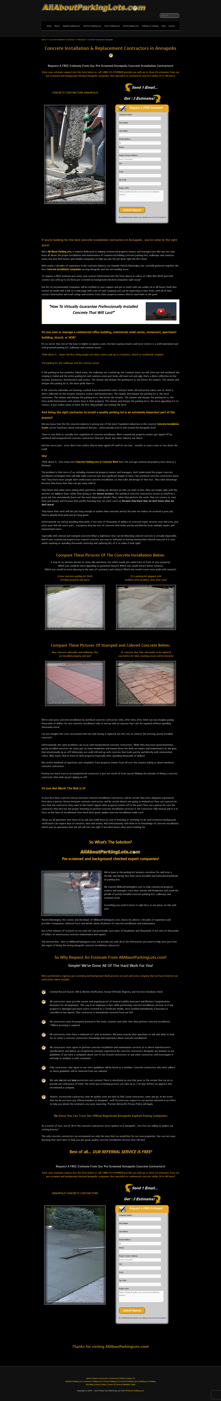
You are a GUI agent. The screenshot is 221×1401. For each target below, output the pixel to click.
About (57, 26)
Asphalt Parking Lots (71, 26)
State (121, 171)
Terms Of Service (115, 1384)
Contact (171, 26)
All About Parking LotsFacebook (172, 8)
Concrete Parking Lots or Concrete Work (97, 461)
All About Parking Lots (59, 251)
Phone (121, 147)
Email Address (125, 139)
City (120, 163)
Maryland (81, 40)
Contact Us (130, 1378)
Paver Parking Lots (112, 26)
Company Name (125, 114)
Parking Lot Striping (150, 26)
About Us (96, 1378)
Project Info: (124, 188)
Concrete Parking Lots (92, 26)
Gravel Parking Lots (131, 26)
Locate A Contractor (110, 1378)
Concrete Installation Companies (64, 269)
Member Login (129, 1384)
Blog (163, 26)
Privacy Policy (100, 1384)
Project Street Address (128, 155)
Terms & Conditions (159, 217)
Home (49, 26)
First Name (123, 123)
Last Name (123, 131)
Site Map (89, 1384)
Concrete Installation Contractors (62, 40)
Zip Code (122, 180)
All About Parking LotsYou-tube (177, 8)
